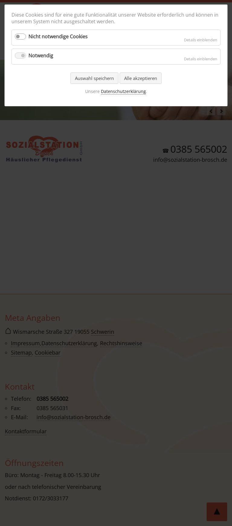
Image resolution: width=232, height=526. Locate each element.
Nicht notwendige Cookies (58, 36)
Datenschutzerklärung (123, 91)
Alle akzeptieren (140, 78)
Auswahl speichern (94, 78)
